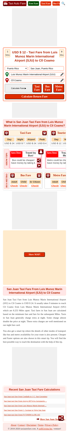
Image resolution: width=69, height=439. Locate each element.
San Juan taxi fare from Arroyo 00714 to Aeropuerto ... (25, 401)
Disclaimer (31, 425)
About (13, 425)
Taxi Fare (45, 3)
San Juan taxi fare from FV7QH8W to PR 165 (22, 415)
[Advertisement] (34, 27)
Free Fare (33, 3)
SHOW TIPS (6, 159)
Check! (14, 185)
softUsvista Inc (45, 428)
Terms (40, 425)
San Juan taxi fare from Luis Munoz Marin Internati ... (25, 405)
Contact (21, 425)
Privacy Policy (51, 425)
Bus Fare (57, 3)
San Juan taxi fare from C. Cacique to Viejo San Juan (25, 410)
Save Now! (16, 152)
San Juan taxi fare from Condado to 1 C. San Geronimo (25, 396)
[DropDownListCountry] (16, 68)
